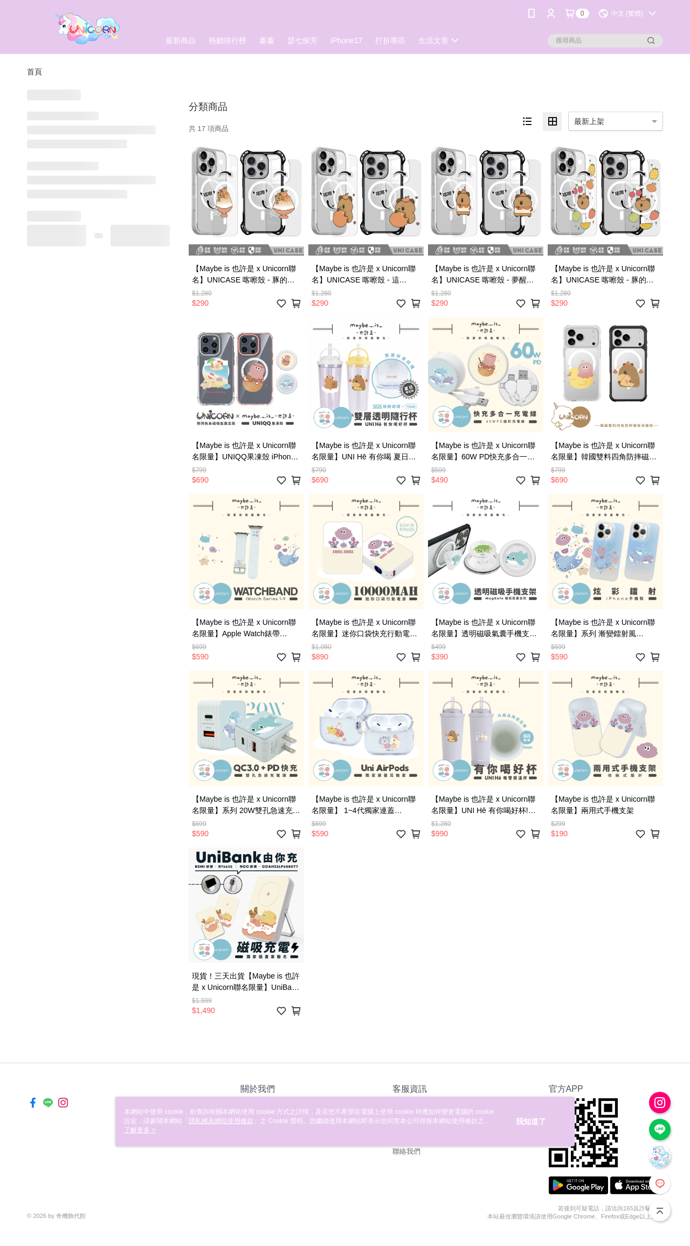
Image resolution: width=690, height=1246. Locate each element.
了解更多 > (139, 1130)
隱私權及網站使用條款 (221, 1121)
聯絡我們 (406, 1151)
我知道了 (531, 1121)
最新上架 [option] (589, 121)
